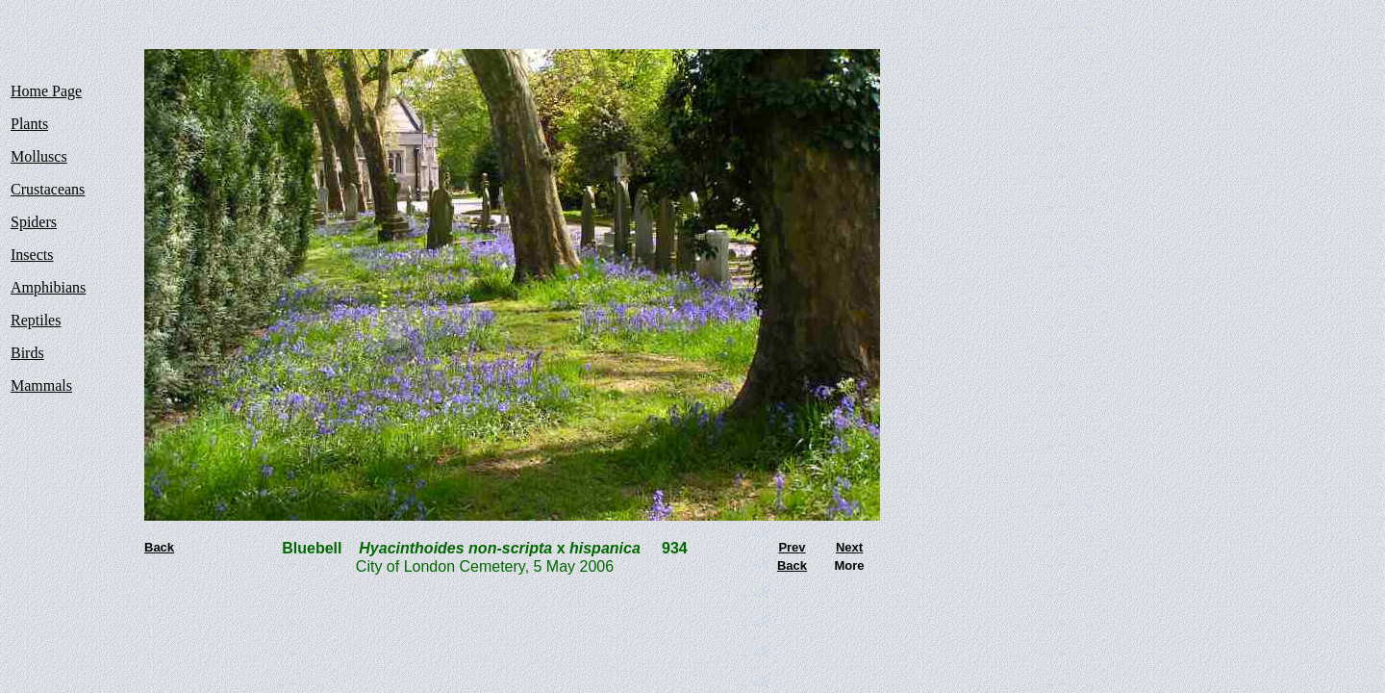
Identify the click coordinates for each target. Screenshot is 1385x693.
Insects (32, 254)
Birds (27, 353)
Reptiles (36, 320)
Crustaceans (48, 189)
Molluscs (39, 156)
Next (849, 547)
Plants (29, 124)
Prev (791, 547)
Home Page (46, 91)
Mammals (41, 385)
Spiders (34, 222)
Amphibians (48, 287)
